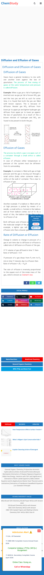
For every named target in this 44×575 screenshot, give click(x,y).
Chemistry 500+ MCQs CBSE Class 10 (22, 512)
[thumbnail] (6, 432)
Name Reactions (11, 359)
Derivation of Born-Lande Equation (16, 478)
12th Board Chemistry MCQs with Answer (22, 505)
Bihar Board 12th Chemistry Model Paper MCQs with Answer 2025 (22, 501)
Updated (36, 424)
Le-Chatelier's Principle (22, 485)
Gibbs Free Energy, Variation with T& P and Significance (21, 476)
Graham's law (28, 274)
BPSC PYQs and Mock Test (22, 369)
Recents (22, 424)
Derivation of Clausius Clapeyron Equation (26, 474)
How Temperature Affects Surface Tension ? (27, 430)
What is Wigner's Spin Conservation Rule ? (27, 440)
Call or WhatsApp (22, 566)
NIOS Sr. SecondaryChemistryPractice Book (36, 222)
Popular (8, 424)
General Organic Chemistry (22, 364)
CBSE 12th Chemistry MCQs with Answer (22, 507)
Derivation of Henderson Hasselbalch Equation (26, 483)
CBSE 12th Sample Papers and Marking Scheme (22, 510)
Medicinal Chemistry (32, 359)
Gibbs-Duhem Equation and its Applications (20, 479)
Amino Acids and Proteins (24, 471)
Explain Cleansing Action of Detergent (25, 450)
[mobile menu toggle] (34, 3)
